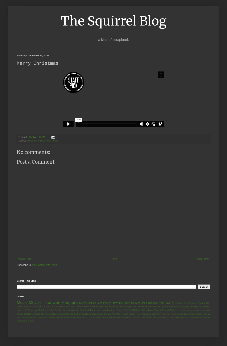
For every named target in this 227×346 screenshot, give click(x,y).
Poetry (55, 141)
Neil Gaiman (44, 141)
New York (31, 307)
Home (114, 259)
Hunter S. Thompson (27, 310)
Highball (124, 314)
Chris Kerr (45, 314)
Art (173, 303)
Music (22, 302)
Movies (35, 302)
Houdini (131, 314)
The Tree (157, 317)
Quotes (85, 307)
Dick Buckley (83, 314)
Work (56, 303)
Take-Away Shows (151, 310)
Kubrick (91, 310)
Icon (68, 307)
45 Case (179, 310)
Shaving (124, 317)
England (107, 314)
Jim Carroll (151, 314)
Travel (47, 303)
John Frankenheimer (59, 310)
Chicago (183, 307)
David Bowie (204, 307)
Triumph (165, 310)
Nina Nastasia (70, 317)
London (40, 317)
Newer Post (24, 259)
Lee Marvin (31, 317)
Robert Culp (43, 307)
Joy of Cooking (191, 314)
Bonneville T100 (133, 307)
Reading (192, 303)
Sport (101, 307)
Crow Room (64, 314)
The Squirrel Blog (113, 21)
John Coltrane (149, 303)
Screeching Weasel (111, 317)
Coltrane (54, 314)
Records (93, 307)
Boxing (146, 307)
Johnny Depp (163, 314)
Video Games (174, 317)
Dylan (100, 314)
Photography (69, 303)
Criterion (21, 307)
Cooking (192, 307)
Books (179, 303)
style (32, 321)
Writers (121, 307)
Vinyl (172, 310)
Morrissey (76, 307)
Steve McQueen (121, 303)
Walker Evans (187, 317)
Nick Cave (164, 303)
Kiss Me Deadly (79, 310)
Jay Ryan (43, 310)
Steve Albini (111, 307)
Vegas (165, 317)
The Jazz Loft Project (142, 317)
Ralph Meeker (95, 317)
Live (185, 303)
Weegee (206, 317)
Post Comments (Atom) (45, 265)
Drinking (93, 314)
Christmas (31, 141)
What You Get (23, 321)
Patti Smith (129, 310)
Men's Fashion (87, 303)
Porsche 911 (82, 317)
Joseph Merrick (176, 314)
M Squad (48, 317)
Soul (130, 317)
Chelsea (135, 303)
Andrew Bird (203, 303)
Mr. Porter (118, 310)
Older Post (203, 259)
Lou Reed (107, 310)
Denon (74, 314)
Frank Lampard (57, 307)
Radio (138, 310)
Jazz (99, 303)
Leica (98, 310)
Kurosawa (202, 314)
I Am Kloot (140, 314)
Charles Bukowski (169, 307)
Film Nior (116, 314)
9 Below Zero (190, 310)
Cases (37, 314)
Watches (198, 317)
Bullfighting (29, 314)
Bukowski (155, 307)
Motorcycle (58, 317)
